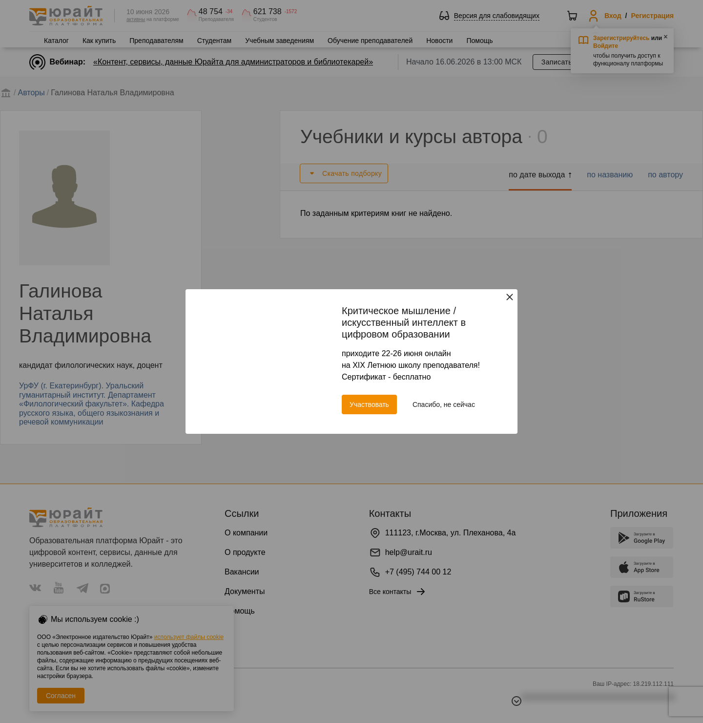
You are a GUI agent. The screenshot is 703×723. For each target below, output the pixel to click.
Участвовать (369, 404)
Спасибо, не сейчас (444, 404)
